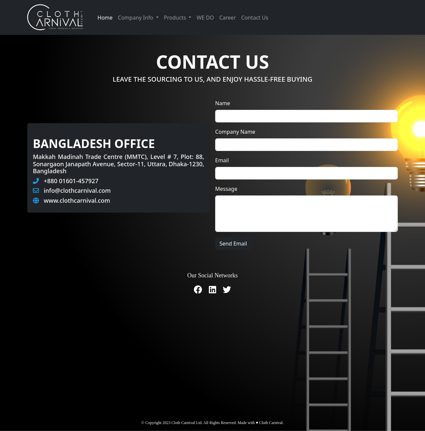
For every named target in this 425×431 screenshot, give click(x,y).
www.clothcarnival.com (77, 200)
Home (105, 17)
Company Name (235, 131)
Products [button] (176, 17)
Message (226, 188)
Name (222, 103)
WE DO (205, 17)
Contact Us (254, 17)
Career (227, 17)
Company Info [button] (136, 17)
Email (222, 160)
